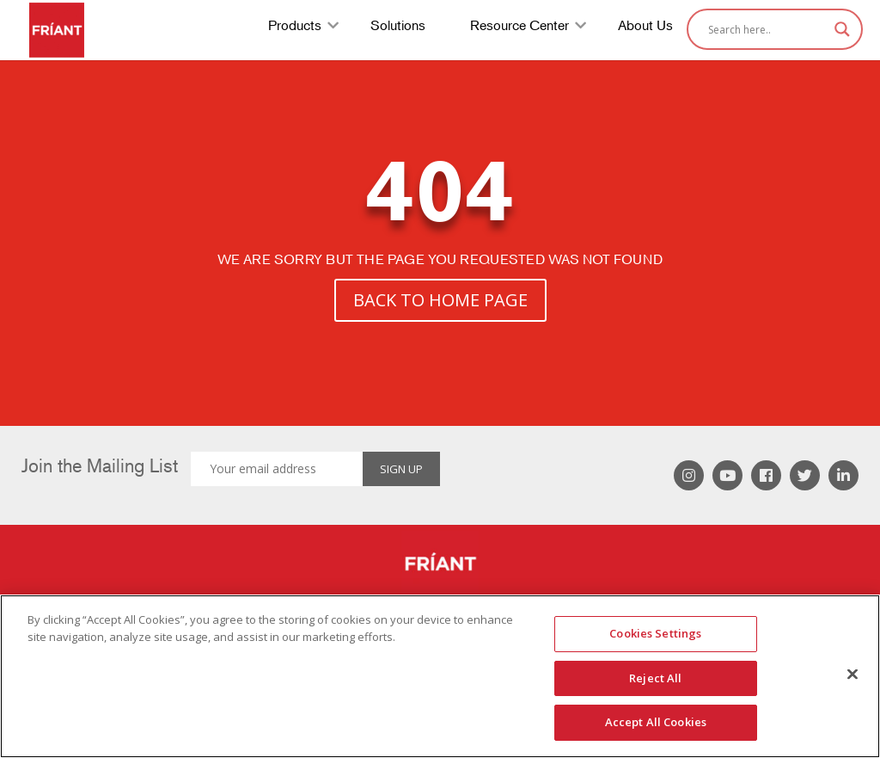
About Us (645, 27)
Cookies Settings (655, 633)
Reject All (655, 678)
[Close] (852, 674)
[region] (440, 676)
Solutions (397, 27)
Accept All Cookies (655, 722)
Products (294, 27)
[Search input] (767, 29)
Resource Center (519, 27)
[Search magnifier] (842, 29)
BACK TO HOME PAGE (440, 299)
